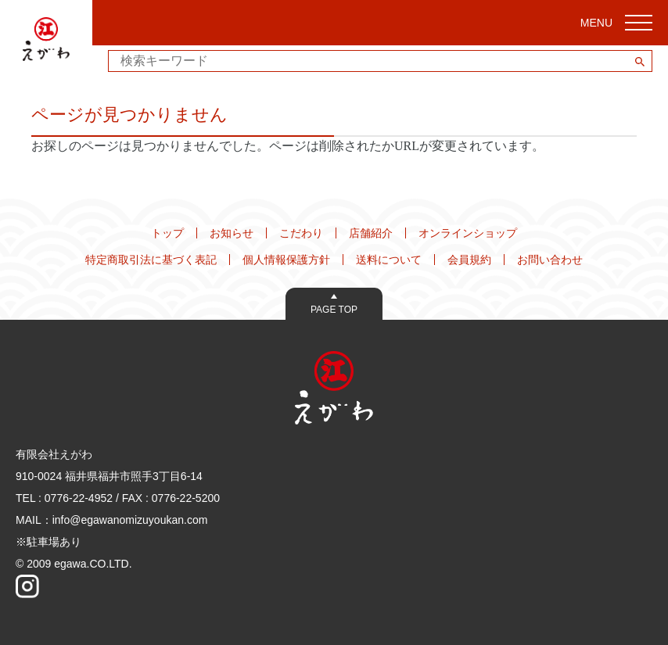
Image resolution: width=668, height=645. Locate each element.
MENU (616, 22)
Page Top (334, 309)
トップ (167, 233)
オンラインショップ (467, 233)
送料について (389, 259)
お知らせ (231, 233)
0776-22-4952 (79, 498)
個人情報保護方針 (286, 259)
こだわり (301, 233)
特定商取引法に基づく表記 (151, 259)
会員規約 (469, 259)
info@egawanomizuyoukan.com (130, 520)
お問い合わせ (550, 259)
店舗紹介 (371, 233)
